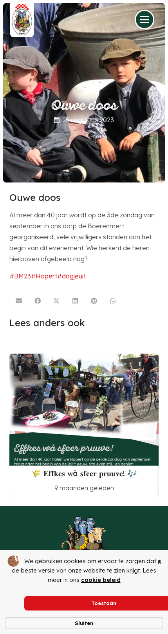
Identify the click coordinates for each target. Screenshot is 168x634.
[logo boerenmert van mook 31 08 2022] (22, 19)
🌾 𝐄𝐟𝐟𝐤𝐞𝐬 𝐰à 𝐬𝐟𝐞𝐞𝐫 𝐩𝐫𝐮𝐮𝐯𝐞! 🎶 (84, 473)
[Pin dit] (94, 300)
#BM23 (20, 276)
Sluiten (84, 623)
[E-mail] (18, 300)
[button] (144, 19)
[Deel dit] (37, 300)
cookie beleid (101, 579)
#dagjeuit (71, 276)
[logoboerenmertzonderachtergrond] (84, 544)
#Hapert (44, 276)
